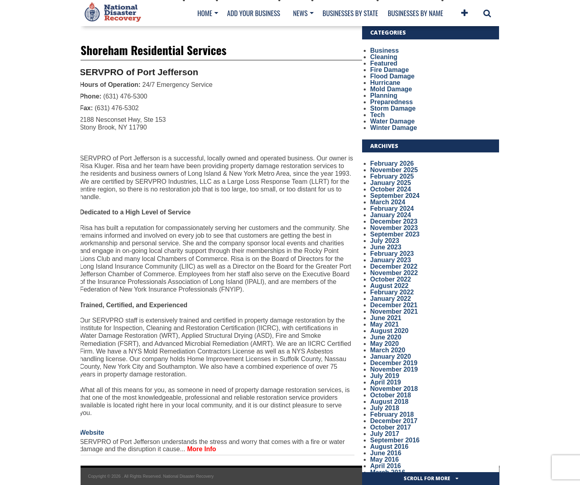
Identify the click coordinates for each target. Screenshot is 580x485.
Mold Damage (391, 89)
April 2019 (385, 382)
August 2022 (389, 285)
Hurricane (385, 82)
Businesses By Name (415, 13)
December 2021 (393, 305)
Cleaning (384, 56)
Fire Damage (389, 69)
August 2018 (389, 401)
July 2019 (384, 375)
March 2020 (387, 350)
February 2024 (392, 208)
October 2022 (390, 279)
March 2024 (387, 202)
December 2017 (393, 420)
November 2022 (394, 272)
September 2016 (395, 440)
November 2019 (394, 369)
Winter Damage (393, 127)
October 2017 (390, 427)
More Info (201, 449)
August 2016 (389, 446)
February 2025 (392, 176)
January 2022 (390, 298)
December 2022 (393, 266)
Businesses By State (350, 13)
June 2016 (385, 453)
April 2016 (385, 465)
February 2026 (392, 163)
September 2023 (395, 234)
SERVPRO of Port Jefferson (139, 72)
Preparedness (391, 102)
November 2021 (394, 311)
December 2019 (393, 363)
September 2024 (395, 195)
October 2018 (390, 395)
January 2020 (390, 356)
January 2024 (390, 215)
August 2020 (389, 330)
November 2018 (394, 388)
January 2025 (390, 182)
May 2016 (384, 459)
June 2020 (385, 337)
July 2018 (384, 408)
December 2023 (393, 221)
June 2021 (385, 317)
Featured (384, 63)
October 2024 (390, 189)
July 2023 (384, 240)
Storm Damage (393, 108)
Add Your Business (253, 13)
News (300, 13)
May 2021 (384, 324)
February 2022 (392, 292)
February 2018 (392, 414)
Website (92, 432)
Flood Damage (392, 76)
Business (384, 50)
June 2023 (385, 247)
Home (204, 13)
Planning (384, 95)
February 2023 (392, 253)
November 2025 (394, 169)
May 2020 (384, 343)
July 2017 (384, 433)
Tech (377, 114)
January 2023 (390, 260)
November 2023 (394, 227)
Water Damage (392, 121)
